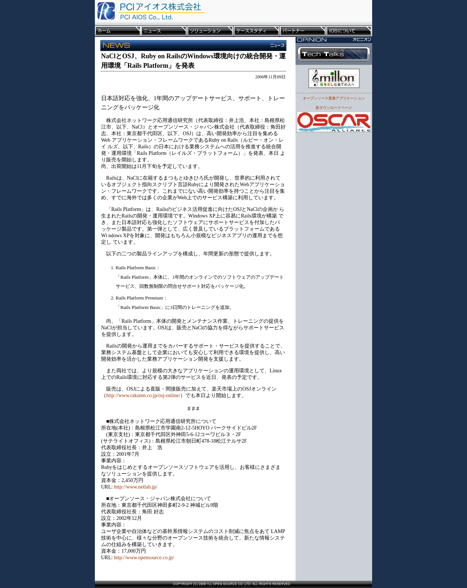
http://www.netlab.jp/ (135, 487)
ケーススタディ (257, 31)
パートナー (303, 31)
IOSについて (349, 31)
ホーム (118, 31)
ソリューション (210, 31)
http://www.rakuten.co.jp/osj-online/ (143, 395)
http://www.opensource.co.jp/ (144, 557)
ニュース (164, 31)
